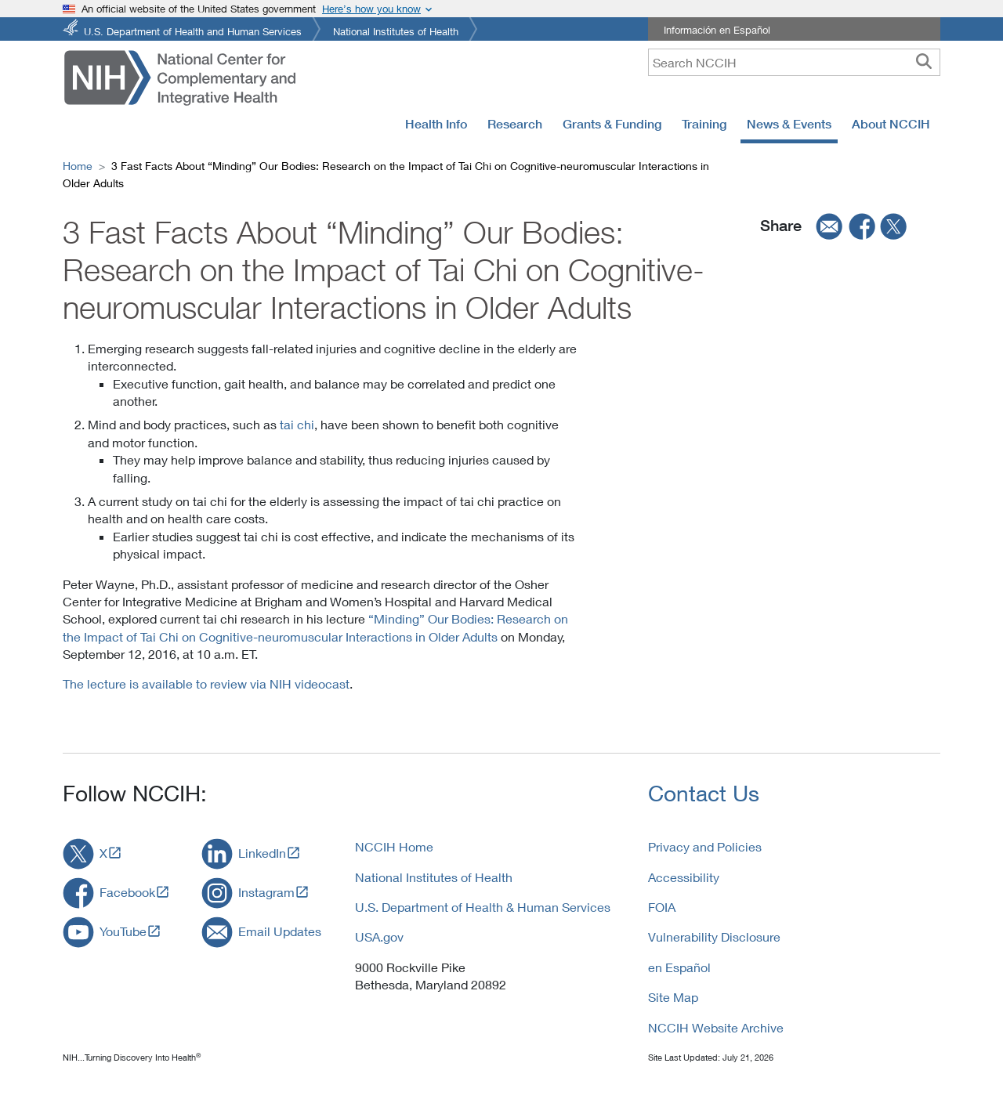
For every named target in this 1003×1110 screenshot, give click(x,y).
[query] (794, 62)
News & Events (789, 124)
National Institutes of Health (395, 30)
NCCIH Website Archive (716, 1027)
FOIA (661, 906)
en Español (679, 967)
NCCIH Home (394, 846)
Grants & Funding (612, 124)
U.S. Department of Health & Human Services (482, 906)
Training (704, 124)
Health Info (436, 124)
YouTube (123, 931)
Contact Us (703, 793)
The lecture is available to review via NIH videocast (206, 683)
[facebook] (862, 225)
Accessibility (683, 877)
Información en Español (717, 30)
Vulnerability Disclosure (714, 936)
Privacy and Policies (705, 846)
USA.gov (379, 936)
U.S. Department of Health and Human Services (193, 30)
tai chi (297, 424)
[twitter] (894, 225)
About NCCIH (891, 124)
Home (77, 165)
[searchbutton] (923, 62)
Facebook (127, 891)
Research (514, 124)
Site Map (673, 996)
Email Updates (279, 931)
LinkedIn (262, 852)
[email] (824, 225)
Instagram (266, 891)
